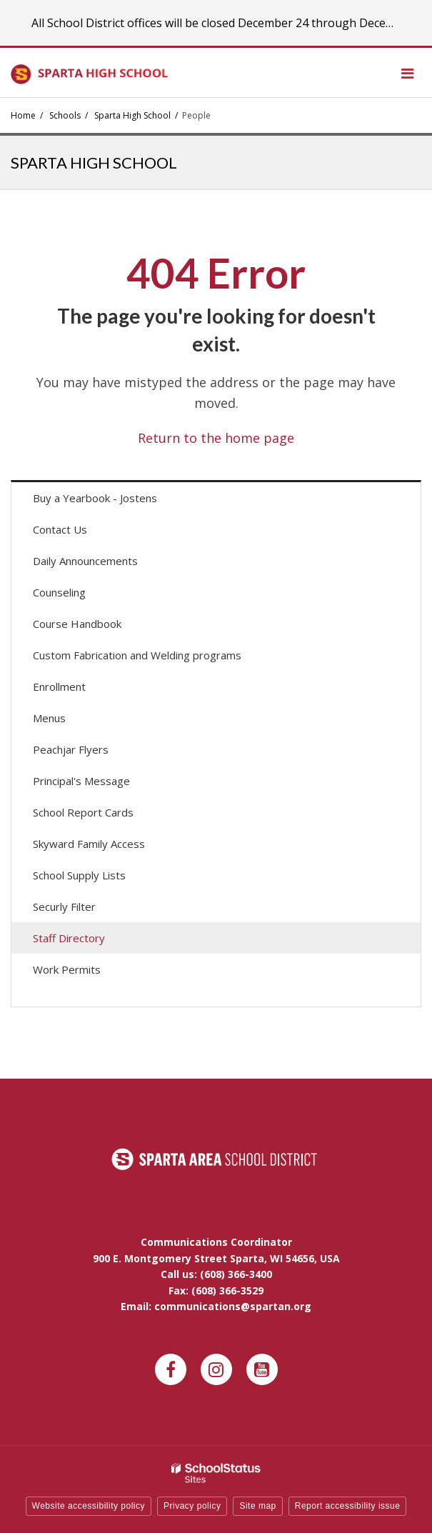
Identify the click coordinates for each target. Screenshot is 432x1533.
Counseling (59, 592)
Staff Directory (69, 938)
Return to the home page (216, 437)
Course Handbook (77, 623)
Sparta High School (132, 115)
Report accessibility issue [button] (348, 1506)
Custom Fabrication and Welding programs (137, 655)
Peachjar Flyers (91, 752)
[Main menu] (407, 73)
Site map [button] (257, 1506)
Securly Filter (64, 906)
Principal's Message (81, 781)
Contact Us (60, 529)
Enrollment (59, 686)
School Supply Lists (79, 875)
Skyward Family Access (109, 846)
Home (23, 115)
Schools (65, 115)
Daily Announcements (106, 563)
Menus (69, 721)
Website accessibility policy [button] (89, 1506)
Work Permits (67, 969)
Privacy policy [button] (192, 1506)
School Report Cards (83, 812)
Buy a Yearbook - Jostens (115, 501)
